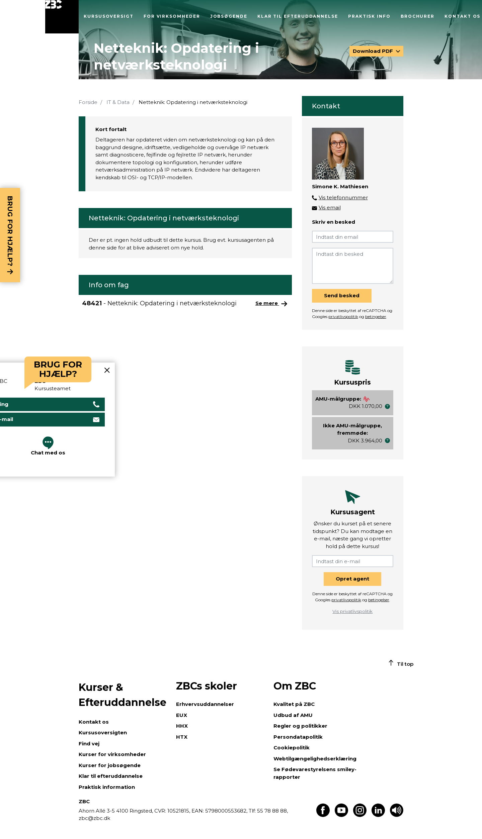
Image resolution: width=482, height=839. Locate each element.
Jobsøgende (228, 16)
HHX (182, 726)
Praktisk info (369, 16)
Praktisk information (107, 787)
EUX (181, 715)
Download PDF (373, 51)
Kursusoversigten (103, 732)
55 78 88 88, (272, 811)
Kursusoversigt (109, 16)
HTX (181, 737)
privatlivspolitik (343, 316)
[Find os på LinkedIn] (378, 815)
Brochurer (417, 16)
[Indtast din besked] (352, 266)
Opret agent (352, 578)
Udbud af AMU (293, 715)
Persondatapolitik (298, 737)
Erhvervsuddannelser (205, 704)
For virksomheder (172, 16)
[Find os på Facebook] (323, 815)
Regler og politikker (300, 726)
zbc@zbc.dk (94, 818)
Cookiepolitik (291, 747)
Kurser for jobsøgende (110, 765)
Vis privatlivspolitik (352, 611)
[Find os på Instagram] (360, 815)
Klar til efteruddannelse (297, 16)
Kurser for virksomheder (112, 754)
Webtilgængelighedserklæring (314, 758)
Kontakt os (462, 16)
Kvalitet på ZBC (294, 704)
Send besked (341, 295)
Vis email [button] (330, 207)
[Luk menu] (62, 16)
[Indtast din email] (352, 237)
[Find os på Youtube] (341, 815)
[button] (387, 406)
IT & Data (118, 102)
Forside (88, 102)
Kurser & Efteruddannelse (122, 695)
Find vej (89, 743)
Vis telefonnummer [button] (343, 197)
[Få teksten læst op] (396, 815)
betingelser (375, 316)
